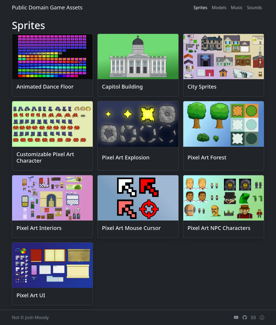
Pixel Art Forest (207, 157)
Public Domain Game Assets (47, 7)
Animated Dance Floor (45, 86)
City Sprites (202, 86)
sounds (254, 8)
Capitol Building (122, 86)
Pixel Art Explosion (125, 157)
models (219, 8)
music (237, 8)
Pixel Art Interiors (39, 228)
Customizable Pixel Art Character (45, 157)
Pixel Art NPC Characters (219, 228)
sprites (201, 8)
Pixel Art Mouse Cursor (131, 228)
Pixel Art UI (30, 295)
